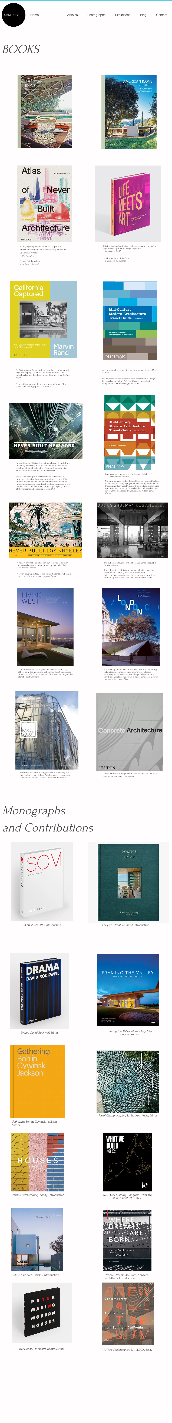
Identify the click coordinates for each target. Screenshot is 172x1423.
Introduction (38, 1195)
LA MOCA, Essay (128, 1349)
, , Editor (39, 1032)
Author (129, 1032)
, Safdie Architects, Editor (128, 1115)
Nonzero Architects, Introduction (126, 1276)
